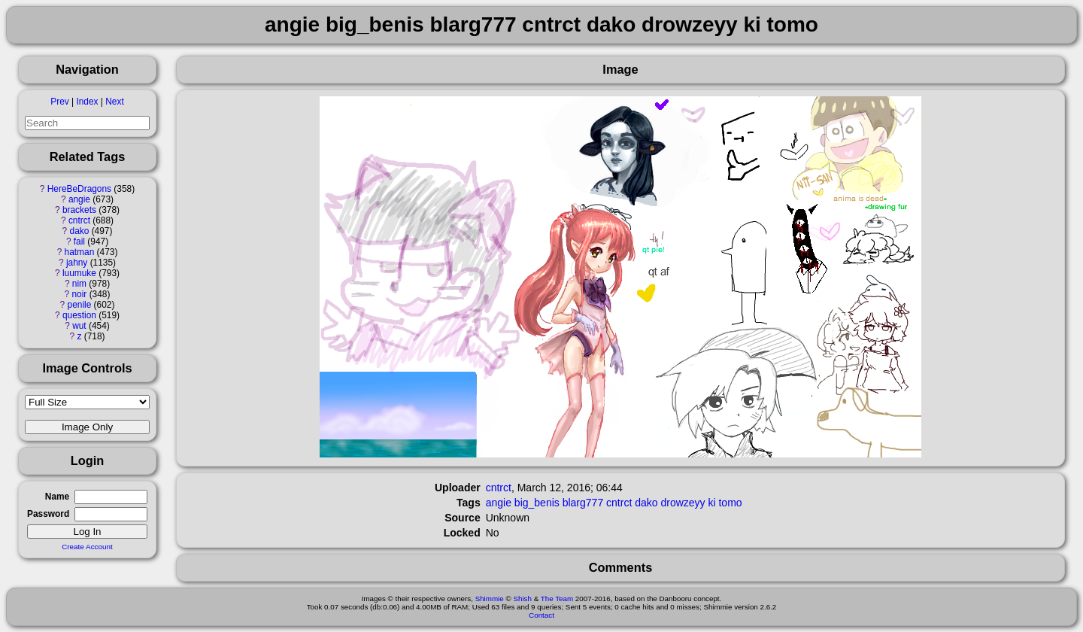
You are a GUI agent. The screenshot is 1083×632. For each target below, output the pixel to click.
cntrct (79, 220)
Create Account (87, 546)
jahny (76, 262)
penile (80, 304)
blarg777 (583, 503)
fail (79, 241)
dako (79, 231)
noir (79, 294)
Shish (522, 598)
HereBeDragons (79, 189)
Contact (541, 615)
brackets (79, 210)
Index (87, 101)
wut (79, 326)
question (79, 315)
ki (711, 503)
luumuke (79, 273)
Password (48, 514)
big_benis (537, 503)
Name (57, 496)
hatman (80, 252)
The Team (557, 598)
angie (79, 199)
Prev (59, 101)
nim (79, 283)
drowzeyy (682, 503)
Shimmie (489, 598)
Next (114, 101)
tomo (730, 503)
